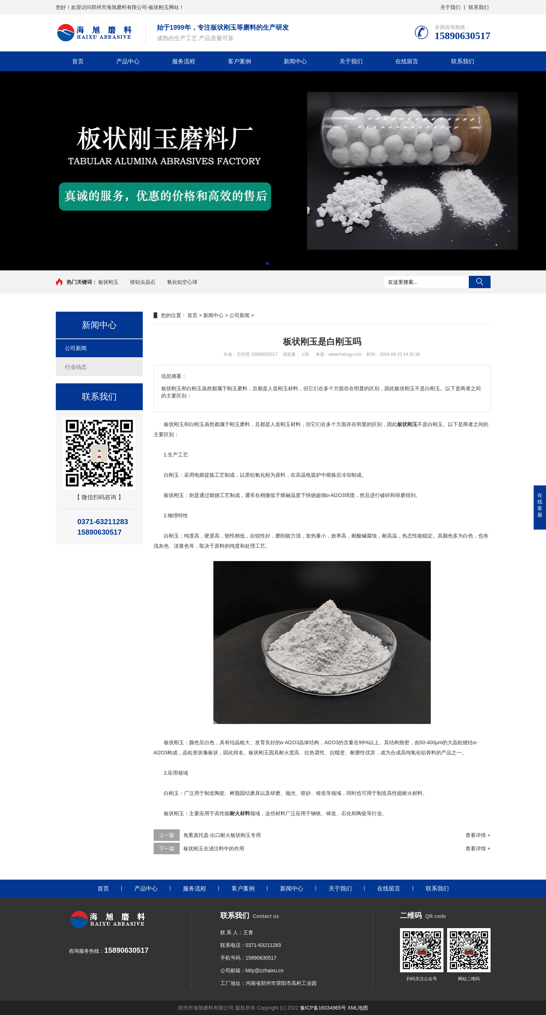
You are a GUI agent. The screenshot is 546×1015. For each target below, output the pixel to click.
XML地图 (357, 1008)
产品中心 (127, 61)
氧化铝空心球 (182, 282)
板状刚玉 (108, 282)
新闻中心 (295, 61)
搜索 (480, 282)
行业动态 (76, 367)
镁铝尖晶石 (142, 282)
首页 (78, 61)
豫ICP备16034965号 (323, 1008)
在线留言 (406, 61)
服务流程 (183, 61)
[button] (267, 263)
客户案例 (239, 61)
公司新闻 (76, 348)
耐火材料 (240, 813)
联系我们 (478, 7)
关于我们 (450, 7)
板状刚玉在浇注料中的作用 (213, 848)
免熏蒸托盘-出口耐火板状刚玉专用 (222, 835)
